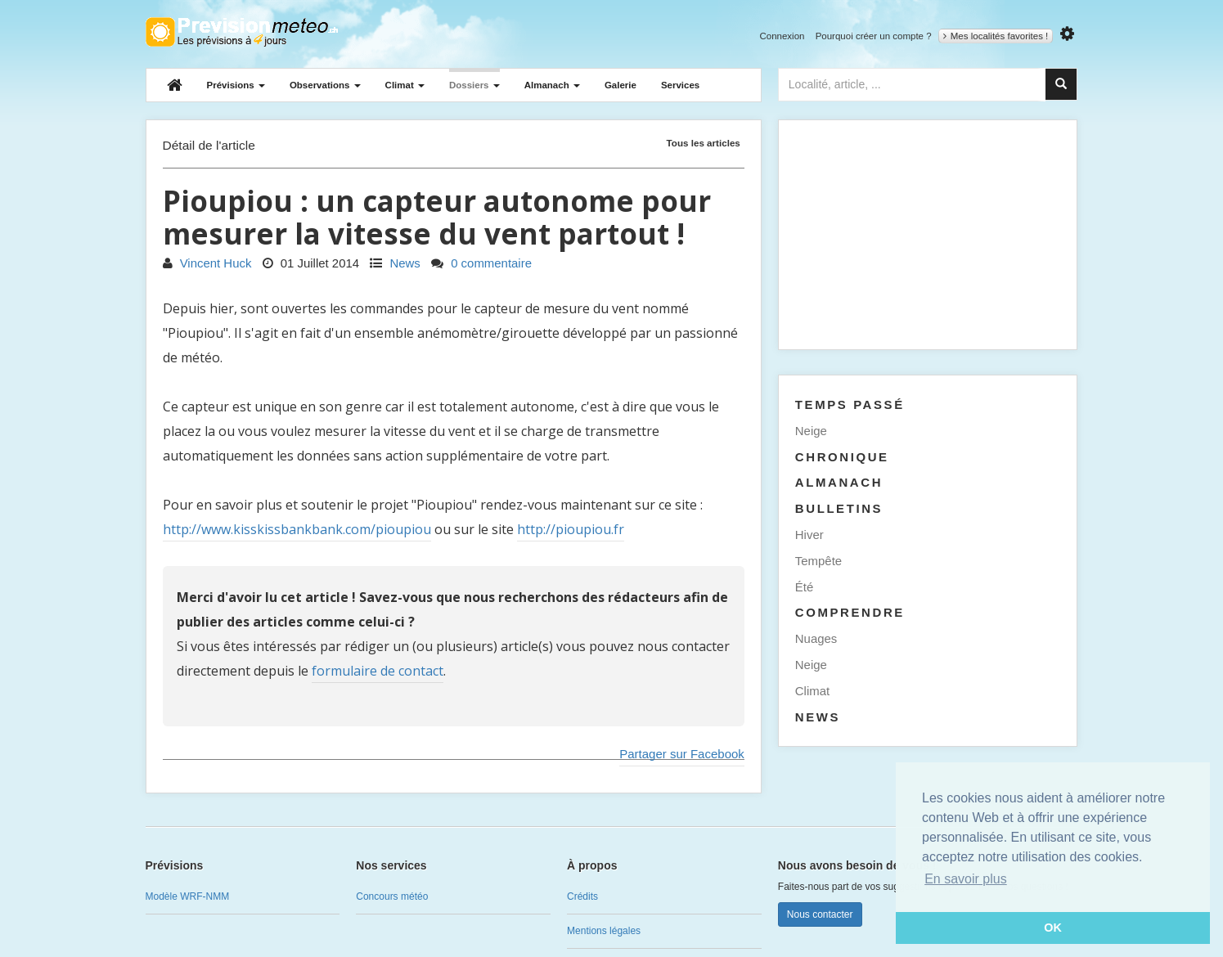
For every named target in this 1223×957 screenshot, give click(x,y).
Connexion (781, 36)
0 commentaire (481, 263)
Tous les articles (703, 142)
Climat (405, 85)
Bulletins (839, 508)
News (395, 263)
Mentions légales (604, 931)
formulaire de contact (377, 671)
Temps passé (850, 404)
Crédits (582, 896)
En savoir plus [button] (965, 879)
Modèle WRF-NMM (188, 896)
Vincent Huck (207, 263)
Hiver (809, 534)
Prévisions (236, 85)
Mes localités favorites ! (996, 36)
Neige (811, 431)
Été (804, 587)
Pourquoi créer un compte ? (874, 36)
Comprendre (850, 612)
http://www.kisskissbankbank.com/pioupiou (297, 529)
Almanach (552, 85)
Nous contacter (820, 914)
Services (680, 85)
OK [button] (1053, 927)
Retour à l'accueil (242, 32)
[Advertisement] (928, 234)
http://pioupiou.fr (570, 529)
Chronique (842, 457)
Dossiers (474, 85)
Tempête (818, 561)
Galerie (620, 85)
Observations (325, 85)
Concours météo (392, 896)
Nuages (816, 638)
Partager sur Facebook (681, 754)
